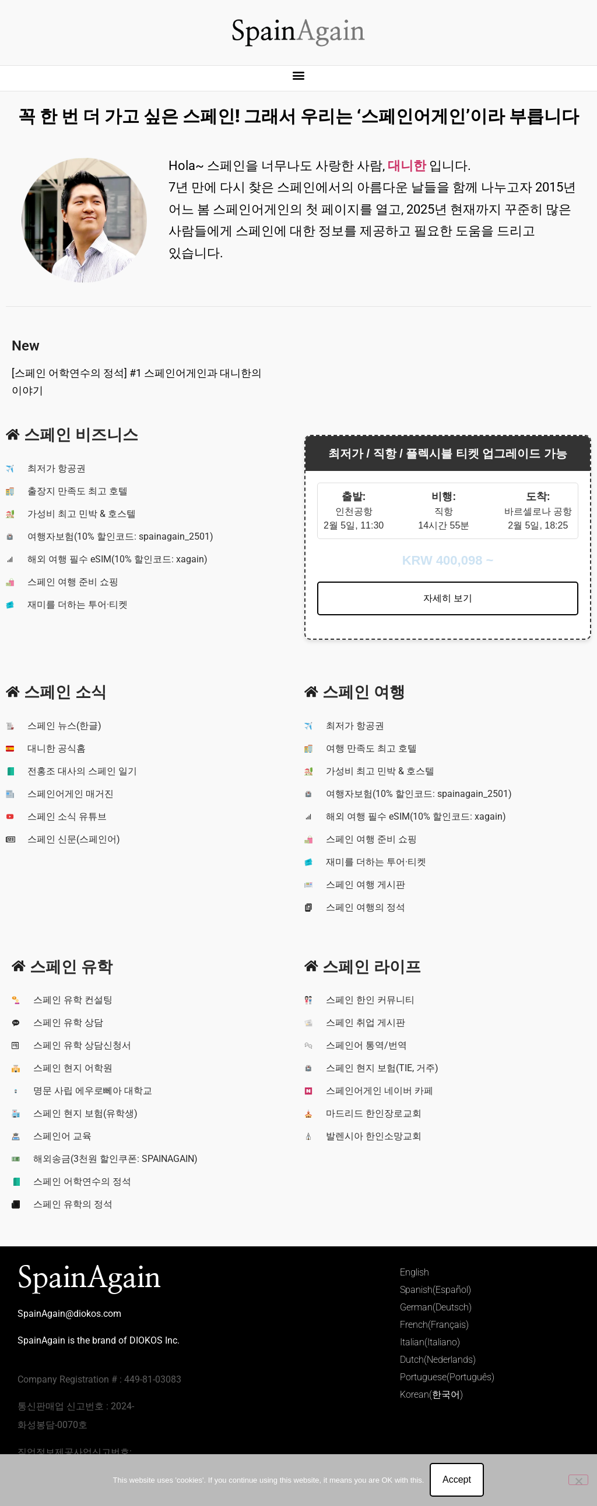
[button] (298, 75)
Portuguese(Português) (447, 1377)
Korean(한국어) (431, 1394)
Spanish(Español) (435, 1289)
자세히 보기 (447, 598)
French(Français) (434, 1324)
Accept (457, 1480)
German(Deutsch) (436, 1307)
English (414, 1272)
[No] (578, 1480)
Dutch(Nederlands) (438, 1359)
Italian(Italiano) (430, 1342)
